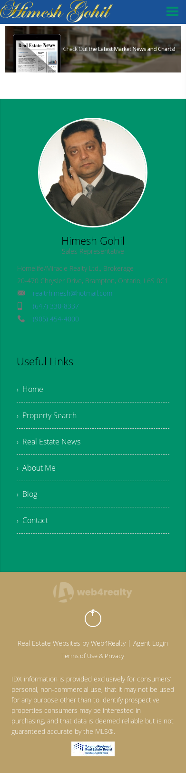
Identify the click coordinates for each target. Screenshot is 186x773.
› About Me (36, 468)
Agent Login (150, 643)
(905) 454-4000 (56, 318)
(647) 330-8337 (56, 305)
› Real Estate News (48, 441)
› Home (30, 389)
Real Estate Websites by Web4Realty (72, 643)
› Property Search (47, 415)
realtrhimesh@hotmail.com (72, 293)
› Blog (27, 494)
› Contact (32, 520)
